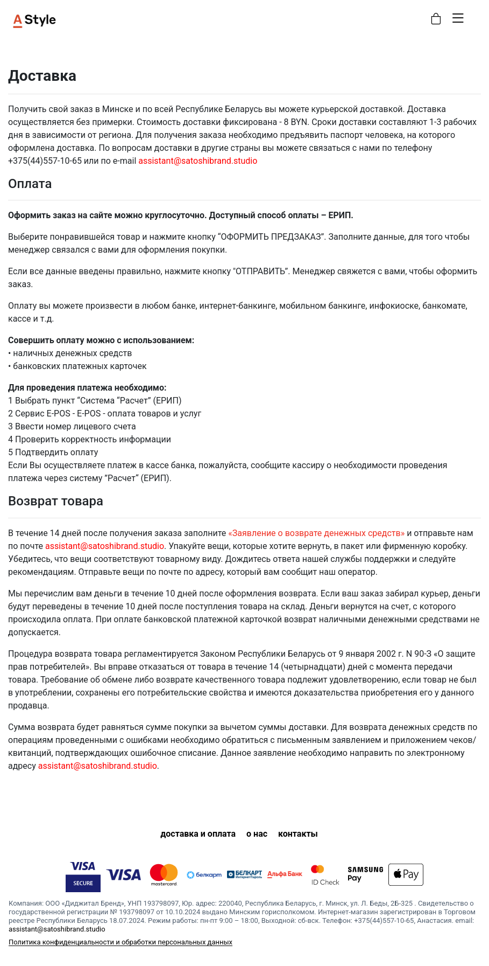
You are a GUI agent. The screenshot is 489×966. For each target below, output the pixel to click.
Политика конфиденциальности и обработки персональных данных (120, 942)
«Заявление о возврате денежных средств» (316, 533)
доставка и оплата (198, 834)
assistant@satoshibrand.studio (197, 161)
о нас (256, 834)
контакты (298, 834)
